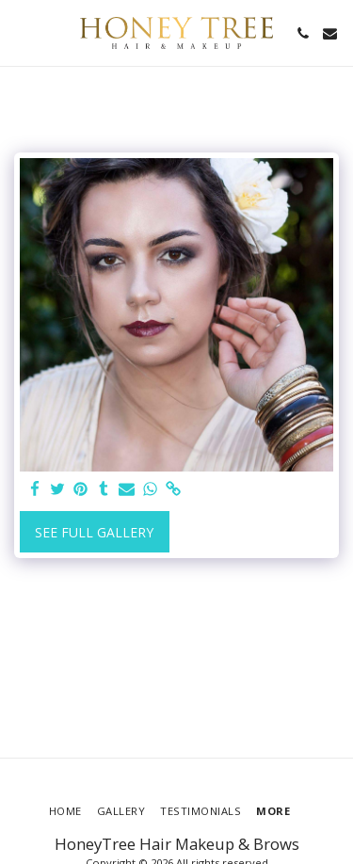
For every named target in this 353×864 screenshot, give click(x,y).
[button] (21, 32)
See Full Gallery (94, 532)
